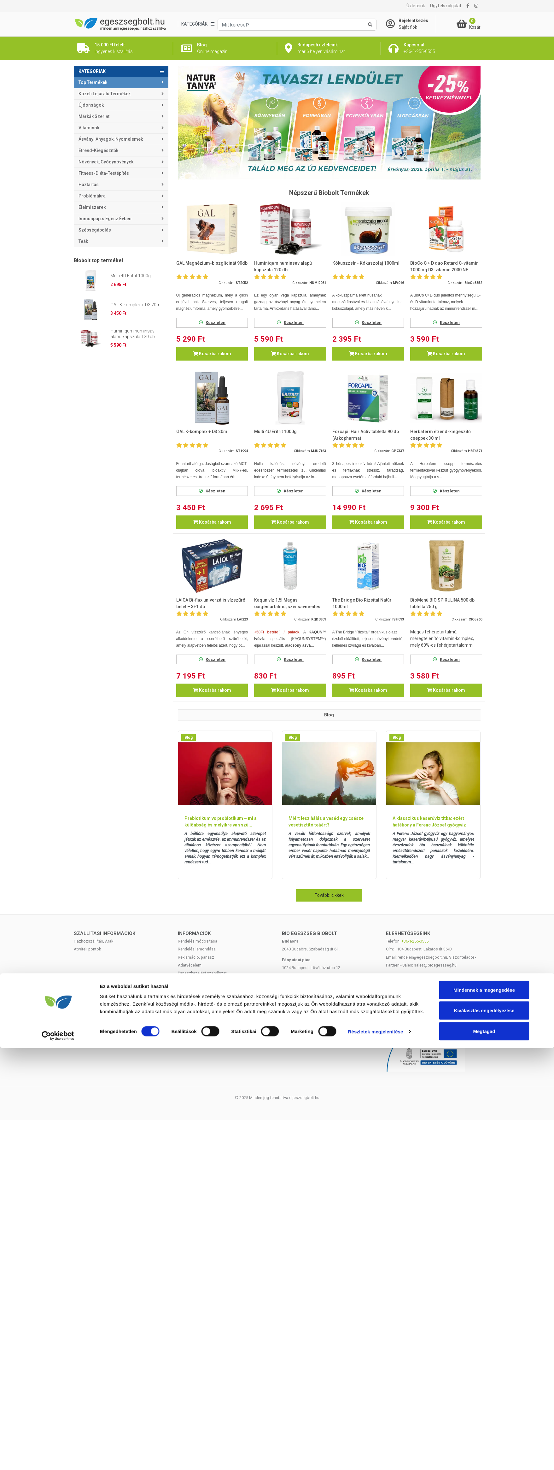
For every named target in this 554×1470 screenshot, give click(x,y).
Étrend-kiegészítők (98, 150)
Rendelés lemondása (197, 949)
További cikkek (329, 895)
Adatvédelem (189, 965)
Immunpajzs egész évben (105, 218)
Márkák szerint (94, 116)
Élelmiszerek (92, 207)
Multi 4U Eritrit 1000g (130, 275)
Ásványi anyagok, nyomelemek (111, 139)
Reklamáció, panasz (196, 957)
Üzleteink (415, 5)
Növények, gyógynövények (106, 161)
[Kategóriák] (198, 24)
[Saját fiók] (411, 24)
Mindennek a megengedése (484, 1072)
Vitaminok (89, 127)
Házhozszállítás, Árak (93, 941)
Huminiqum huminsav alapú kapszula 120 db (132, 333)
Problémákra (92, 195)
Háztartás (89, 184)
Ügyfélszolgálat (445, 5)
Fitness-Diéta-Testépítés (104, 173)
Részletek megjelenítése (375, 1114)
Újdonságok (91, 105)
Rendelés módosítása (197, 941)
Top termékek (93, 82)
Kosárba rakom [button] (212, 353)
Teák (83, 241)
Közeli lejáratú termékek (105, 93)
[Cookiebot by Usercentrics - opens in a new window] (57, 1118)
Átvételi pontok (87, 949)
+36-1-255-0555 (415, 941)
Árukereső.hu (433, 996)
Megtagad (484, 1113)
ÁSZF (183, 981)
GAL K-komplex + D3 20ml (135, 304)
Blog (188, 737)
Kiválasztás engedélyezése (484, 1093)
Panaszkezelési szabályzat (202, 973)
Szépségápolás (95, 229)
